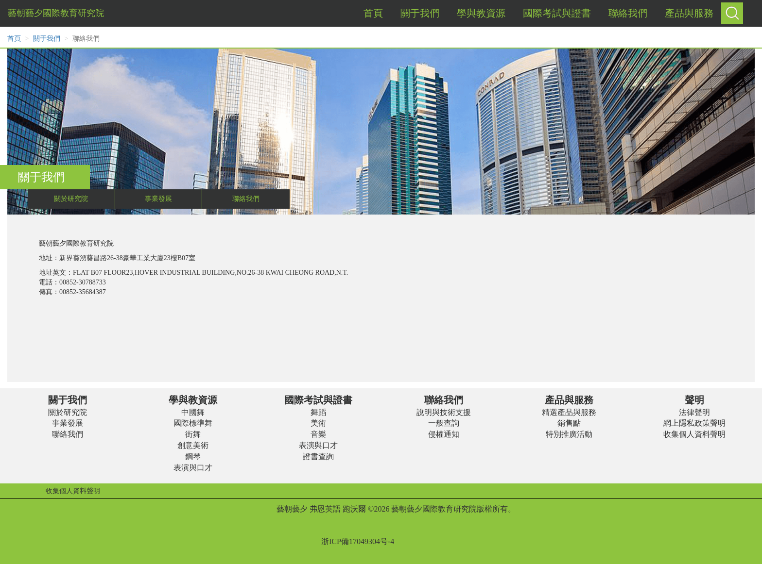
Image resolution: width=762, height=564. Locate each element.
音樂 (318, 434)
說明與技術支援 (443, 412)
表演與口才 (192, 468)
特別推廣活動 (569, 434)
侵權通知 (443, 434)
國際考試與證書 (318, 400)
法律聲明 (694, 412)
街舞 (193, 434)
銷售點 (569, 423)
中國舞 (193, 412)
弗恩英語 (325, 509)
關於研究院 (71, 198)
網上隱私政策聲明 (694, 423)
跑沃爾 (354, 509)
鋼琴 (193, 456)
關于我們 (46, 38)
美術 (318, 423)
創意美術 (192, 445)
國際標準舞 (192, 423)
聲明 (694, 400)
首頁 (14, 38)
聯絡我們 (246, 198)
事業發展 (158, 198)
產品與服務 (569, 400)
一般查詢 (443, 423)
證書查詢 (318, 456)
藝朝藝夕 (292, 509)
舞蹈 (318, 412)
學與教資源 (193, 400)
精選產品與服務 (569, 412)
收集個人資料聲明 (694, 434)
